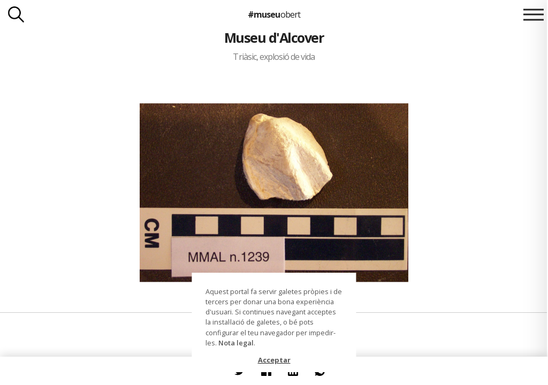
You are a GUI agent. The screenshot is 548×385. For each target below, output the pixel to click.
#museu (274, 14)
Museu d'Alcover (274, 37)
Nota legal (236, 343)
